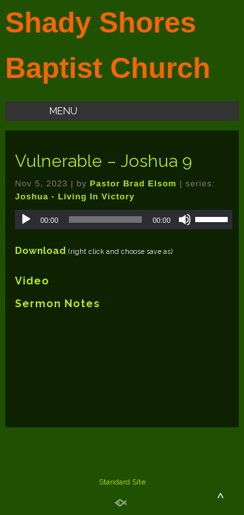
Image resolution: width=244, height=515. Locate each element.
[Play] (26, 219)
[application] (123, 219)
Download (40, 251)
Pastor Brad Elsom (133, 183)
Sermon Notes (57, 303)
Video (32, 281)
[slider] (105, 219)
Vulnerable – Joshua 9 (103, 161)
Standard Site (122, 481)
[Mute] (184, 219)
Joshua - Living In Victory (75, 196)
